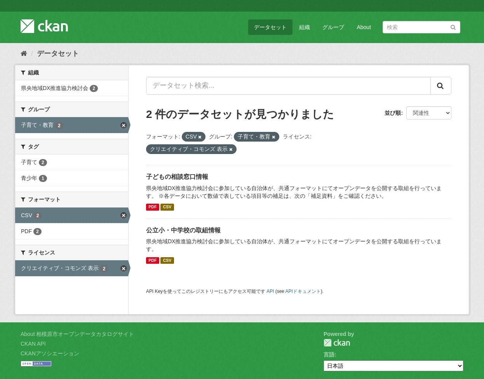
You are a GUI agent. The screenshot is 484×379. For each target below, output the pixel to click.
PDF (152, 207)
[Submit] (453, 26)
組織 (304, 27)
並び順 (393, 113)
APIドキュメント (303, 291)
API (270, 291)
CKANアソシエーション (50, 353)
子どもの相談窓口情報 (177, 176)
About (364, 27)
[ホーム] (24, 53)
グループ (333, 27)
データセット (270, 27)
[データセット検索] (421, 27)
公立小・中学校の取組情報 (183, 230)
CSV (167, 207)
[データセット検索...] (288, 86)
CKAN (337, 343)
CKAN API (33, 344)
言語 (329, 354)
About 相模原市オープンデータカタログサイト (77, 334)
